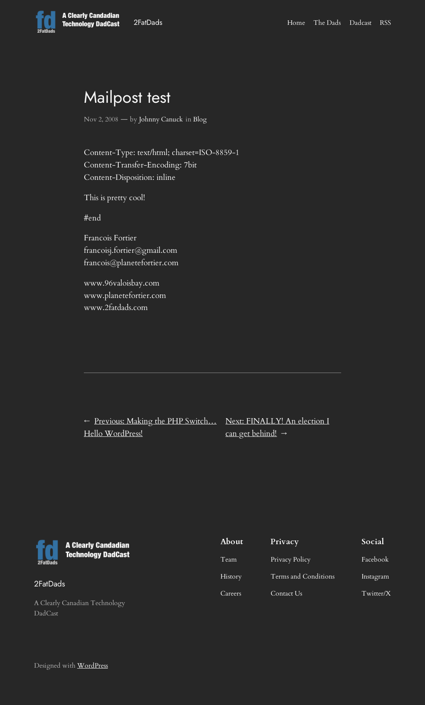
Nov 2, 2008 (101, 119)
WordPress (92, 665)
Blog (200, 119)
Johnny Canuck (161, 119)
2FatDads (148, 22)
